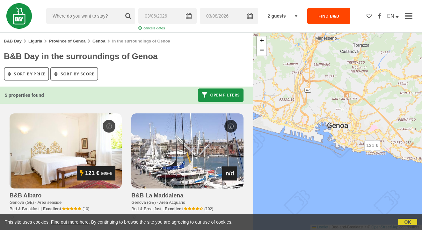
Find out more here (70, 222)
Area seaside (49, 202)
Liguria (35, 41)
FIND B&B (328, 16)
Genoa (98, 41)
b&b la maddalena (157, 195)
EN (393, 16)
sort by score (74, 74)
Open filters (221, 95)
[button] (372, 150)
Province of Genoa (67, 41)
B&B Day (13, 41)
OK (407, 222)
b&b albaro (25, 195)
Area (172, 202)
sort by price (26, 74)
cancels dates (151, 28)
